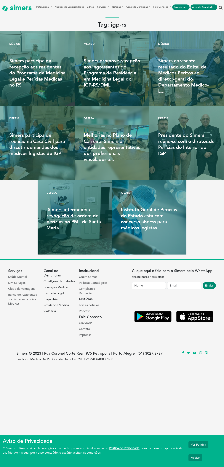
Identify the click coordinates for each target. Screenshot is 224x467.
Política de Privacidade (124, 448)
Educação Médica (56, 287)
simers (17, 8)
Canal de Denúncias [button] (137, 7)
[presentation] (160, 301)
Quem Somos (88, 277)
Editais (90, 7)
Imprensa (85, 335)
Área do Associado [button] (203, 7)
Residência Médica (56, 305)
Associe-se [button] (180, 7)
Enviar (209, 286)
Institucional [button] (43, 7)
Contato (84, 329)
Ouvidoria (85, 323)
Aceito (195, 458)
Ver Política (198, 445)
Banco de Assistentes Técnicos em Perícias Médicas (22, 299)
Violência (50, 311)
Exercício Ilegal (54, 293)
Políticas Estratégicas (93, 283)
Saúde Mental (17, 277)
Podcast (84, 311)
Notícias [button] (117, 7)
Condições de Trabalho (59, 281)
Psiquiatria (50, 299)
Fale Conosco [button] (161, 7)
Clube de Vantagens (21, 289)
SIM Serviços (16, 283)
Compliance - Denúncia (88, 291)
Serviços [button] (102, 7)
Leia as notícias (89, 305)
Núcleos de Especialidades (69, 7)
